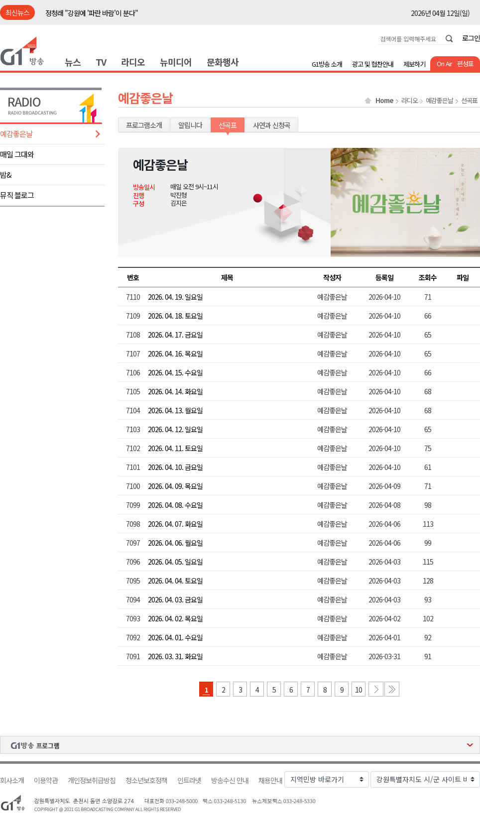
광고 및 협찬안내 (372, 64)
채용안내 (270, 780)
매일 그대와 (17, 154)
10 (358, 690)
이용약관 (46, 780)
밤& (5, 174)
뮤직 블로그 (17, 195)
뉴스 (73, 61)
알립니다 (190, 125)
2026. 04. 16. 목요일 (175, 353)
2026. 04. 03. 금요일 (175, 599)
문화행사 (223, 61)
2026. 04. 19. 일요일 (175, 297)
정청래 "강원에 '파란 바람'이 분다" (91, 13)
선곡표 (469, 101)
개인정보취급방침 (92, 780)
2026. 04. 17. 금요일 (175, 335)
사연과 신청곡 (271, 125)
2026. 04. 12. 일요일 (175, 429)
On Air (444, 63)
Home (384, 101)
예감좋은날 (16, 133)
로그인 (471, 38)
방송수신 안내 (229, 780)
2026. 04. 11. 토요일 (175, 448)
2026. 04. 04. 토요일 (175, 581)
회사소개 (12, 780)
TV (101, 61)
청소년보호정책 (146, 780)
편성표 (465, 63)
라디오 (133, 61)
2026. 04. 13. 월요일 (175, 410)
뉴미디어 (176, 61)
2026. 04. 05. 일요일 (175, 562)
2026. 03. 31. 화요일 (175, 656)
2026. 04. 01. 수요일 (175, 637)
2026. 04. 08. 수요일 (175, 505)
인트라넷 (189, 780)
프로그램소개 (144, 125)
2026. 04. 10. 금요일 (175, 467)
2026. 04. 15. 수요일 (175, 372)
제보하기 (414, 64)
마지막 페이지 (391, 689)
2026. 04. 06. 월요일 (175, 543)
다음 (375, 689)
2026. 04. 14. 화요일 (175, 391)
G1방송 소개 (327, 64)
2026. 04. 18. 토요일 (175, 316)
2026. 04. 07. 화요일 (175, 524)
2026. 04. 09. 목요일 (175, 486)
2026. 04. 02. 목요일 (175, 618)
